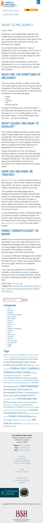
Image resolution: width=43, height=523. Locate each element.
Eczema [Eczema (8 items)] (12, 405)
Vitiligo (9, 344)
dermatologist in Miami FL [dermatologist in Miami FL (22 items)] (14, 392)
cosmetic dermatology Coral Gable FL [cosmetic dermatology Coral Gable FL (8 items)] (13, 380)
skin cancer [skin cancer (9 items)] (28, 420)
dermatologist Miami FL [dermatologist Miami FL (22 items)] (25, 395)
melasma (17, 64)
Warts (9, 346)
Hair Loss (10, 324)
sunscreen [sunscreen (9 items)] (13, 426)
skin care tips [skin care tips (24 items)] (15, 423)
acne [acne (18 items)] (5, 355)
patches (15, 113)
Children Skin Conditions (22, 286)
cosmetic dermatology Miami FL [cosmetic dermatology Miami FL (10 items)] (21, 382)
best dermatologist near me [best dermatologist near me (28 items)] (19, 362)
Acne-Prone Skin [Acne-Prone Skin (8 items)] (12, 354)
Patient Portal (22, 478)
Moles (9, 326)
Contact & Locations (22, 472)
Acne (9, 308)
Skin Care (10, 336)
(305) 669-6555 (24, 445)
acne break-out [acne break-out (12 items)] (22, 355)
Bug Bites (10, 312)
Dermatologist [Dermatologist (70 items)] (30, 386)
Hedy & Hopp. (24, 521)
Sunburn (10, 338)
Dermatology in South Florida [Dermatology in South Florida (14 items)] (17, 402)
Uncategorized (11, 342)
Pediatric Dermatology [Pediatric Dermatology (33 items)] (19, 416)
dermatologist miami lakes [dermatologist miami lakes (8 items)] (10, 399)
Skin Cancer (11, 334)
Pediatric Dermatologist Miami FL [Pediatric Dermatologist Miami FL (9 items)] (20, 410)
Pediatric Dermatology (14, 328)
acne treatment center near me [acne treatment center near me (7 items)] (16, 357)
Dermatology (17, 283)
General (9, 322)
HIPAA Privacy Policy (22, 480)
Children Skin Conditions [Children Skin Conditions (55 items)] (24, 368)
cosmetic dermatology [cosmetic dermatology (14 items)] (30, 378)
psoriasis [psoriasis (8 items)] (22, 420)
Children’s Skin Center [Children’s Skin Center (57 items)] (17, 372)
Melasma (28, 288)
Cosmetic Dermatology (14, 314)
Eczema (10, 320)
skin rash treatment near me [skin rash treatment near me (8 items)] (28, 423)
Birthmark (10, 310)
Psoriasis (10, 330)
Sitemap (22, 482)
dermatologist (11, 180)
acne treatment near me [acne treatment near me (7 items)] (29, 357)
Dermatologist (17, 288)
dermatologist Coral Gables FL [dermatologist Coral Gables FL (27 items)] (17, 389)
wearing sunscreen (12, 223)
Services (22, 456)
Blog (22, 469)
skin (32, 147)
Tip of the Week (12, 340)
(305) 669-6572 (23, 448)
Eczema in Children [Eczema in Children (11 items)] (20, 405)
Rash (9, 332)
